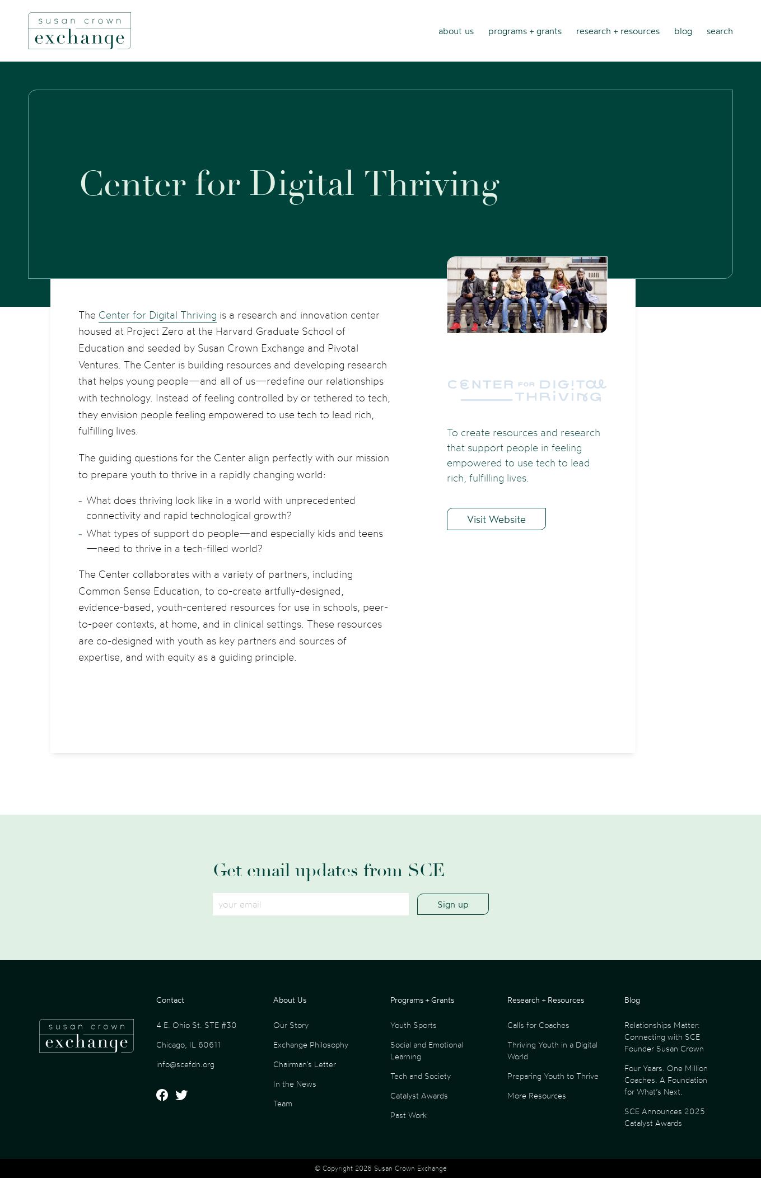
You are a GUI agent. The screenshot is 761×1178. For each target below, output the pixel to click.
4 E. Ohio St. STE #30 (196, 1025)
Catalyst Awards (419, 1095)
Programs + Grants (525, 30)
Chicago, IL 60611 (188, 1044)
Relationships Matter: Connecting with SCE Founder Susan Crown (664, 1036)
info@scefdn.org (185, 1064)
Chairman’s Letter (304, 1064)
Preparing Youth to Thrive (553, 1076)
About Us (456, 30)
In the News (294, 1083)
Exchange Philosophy (310, 1044)
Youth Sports (413, 1025)
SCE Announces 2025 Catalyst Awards (664, 1117)
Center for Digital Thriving (158, 314)
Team (282, 1103)
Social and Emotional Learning (426, 1050)
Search (720, 30)
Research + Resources (618, 30)
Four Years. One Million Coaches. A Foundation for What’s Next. (666, 1079)
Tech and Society (420, 1076)
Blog (683, 30)
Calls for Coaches (538, 1025)
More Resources (536, 1095)
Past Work (408, 1115)
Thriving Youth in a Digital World (552, 1050)
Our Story (291, 1025)
